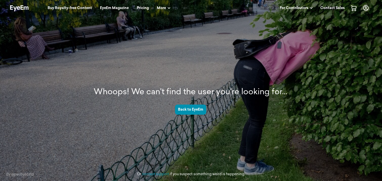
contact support (155, 174)
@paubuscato (22, 174)
